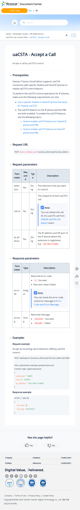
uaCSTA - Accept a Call (39, 37)
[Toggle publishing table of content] (73, 35)
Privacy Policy (34, 495)
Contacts (8, 495)
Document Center (31, 4)
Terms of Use (20, 495)
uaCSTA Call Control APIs (17, 37)
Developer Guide (20, 34)
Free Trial (15, 10)
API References (36, 34)
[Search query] (44, 23)
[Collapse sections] (67, 35)
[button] (11, 75)
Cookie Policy (48, 495)
